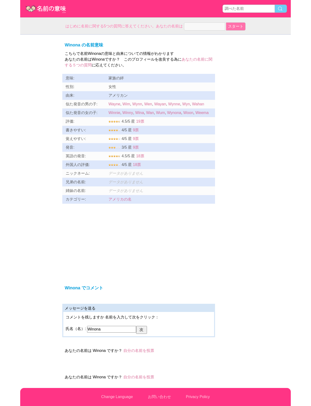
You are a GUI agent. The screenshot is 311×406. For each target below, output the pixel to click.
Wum (160, 113)
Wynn (137, 104)
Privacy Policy (198, 397)
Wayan (160, 104)
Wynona (174, 113)
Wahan (198, 104)
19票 (140, 121)
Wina (139, 113)
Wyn (186, 104)
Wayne (114, 104)
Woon (188, 113)
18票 (140, 156)
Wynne (174, 104)
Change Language (117, 397)
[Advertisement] (39, 107)
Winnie (114, 113)
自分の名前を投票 (138, 351)
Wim (126, 104)
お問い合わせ (159, 397)
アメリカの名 (120, 199)
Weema (202, 113)
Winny (127, 113)
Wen (148, 104)
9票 (136, 130)
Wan (150, 113)
